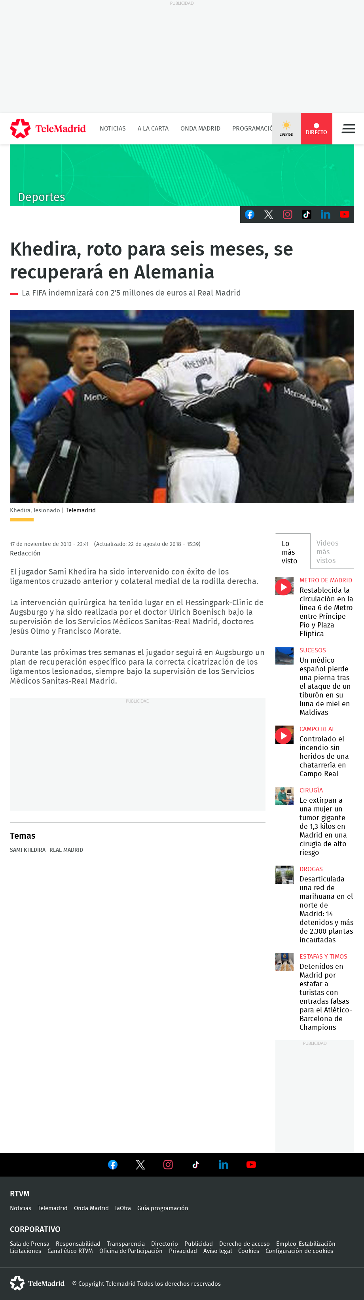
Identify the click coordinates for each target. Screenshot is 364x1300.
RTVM (20, 1194)
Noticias (113, 128)
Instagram (287, 214)
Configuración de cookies (299, 1251)
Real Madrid (66, 850)
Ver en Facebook (113, 1166)
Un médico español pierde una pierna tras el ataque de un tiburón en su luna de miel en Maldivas (284, 656)
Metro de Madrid (326, 580)
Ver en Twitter (140, 1166)
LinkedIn (325, 214)
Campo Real (317, 729)
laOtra (123, 1208)
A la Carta (153, 128)
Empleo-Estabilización (306, 1244)
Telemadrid (53, 1208)
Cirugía (311, 790)
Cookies (248, 1251)
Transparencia (126, 1244)
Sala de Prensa (29, 1244)
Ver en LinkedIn (223, 1165)
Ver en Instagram (168, 1165)
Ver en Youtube (251, 1165)
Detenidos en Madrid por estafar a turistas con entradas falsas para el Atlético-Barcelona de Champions (284, 962)
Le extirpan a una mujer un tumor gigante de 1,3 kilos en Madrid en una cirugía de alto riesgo (284, 796)
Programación (255, 128)
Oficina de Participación (131, 1251)
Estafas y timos (323, 956)
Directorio (164, 1244)
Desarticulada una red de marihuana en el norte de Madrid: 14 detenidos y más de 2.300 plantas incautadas (284, 875)
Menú (348, 128)
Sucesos (313, 650)
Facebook (249, 214)
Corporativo (35, 1230)
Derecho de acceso (244, 1244)
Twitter (268, 214)
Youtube (344, 214)
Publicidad (198, 1244)
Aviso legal (217, 1251)
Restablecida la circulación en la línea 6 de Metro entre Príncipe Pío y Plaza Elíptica (284, 586)
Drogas (311, 869)
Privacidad (183, 1251)
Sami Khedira (28, 850)
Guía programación (162, 1208)
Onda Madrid (200, 128)
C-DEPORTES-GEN (182, 175)
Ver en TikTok (196, 1166)
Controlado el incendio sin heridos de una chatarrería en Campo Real (284, 735)
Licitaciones (25, 1251)
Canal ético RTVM (70, 1251)
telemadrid (37, 1283)
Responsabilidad (78, 1244)
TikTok (306, 214)
